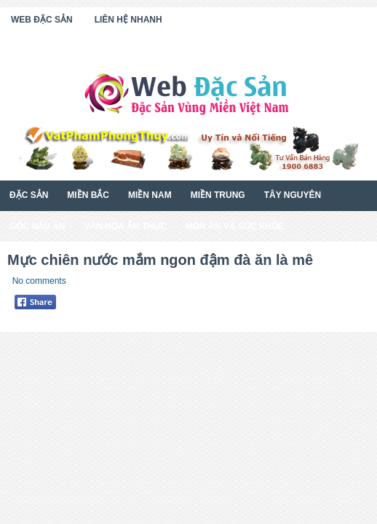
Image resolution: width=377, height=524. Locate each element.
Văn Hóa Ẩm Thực (125, 226)
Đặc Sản (28, 195)
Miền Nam (150, 195)
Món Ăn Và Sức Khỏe (235, 226)
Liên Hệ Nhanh (128, 20)
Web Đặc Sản (42, 20)
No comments (39, 281)
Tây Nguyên (292, 195)
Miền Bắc (88, 195)
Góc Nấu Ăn (37, 226)
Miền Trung (218, 195)
